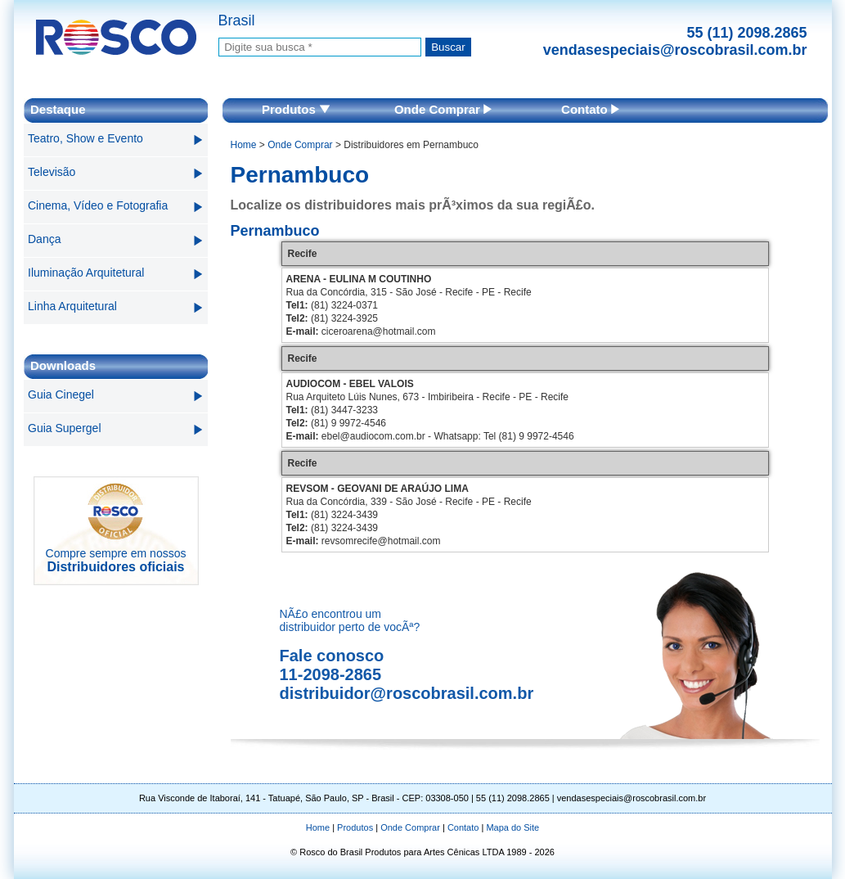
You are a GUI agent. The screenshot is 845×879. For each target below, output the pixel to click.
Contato (590, 109)
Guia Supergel (64, 428)
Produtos (296, 109)
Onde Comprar (443, 109)
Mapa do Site (512, 827)
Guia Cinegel (61, 394)
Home (244, 145)
